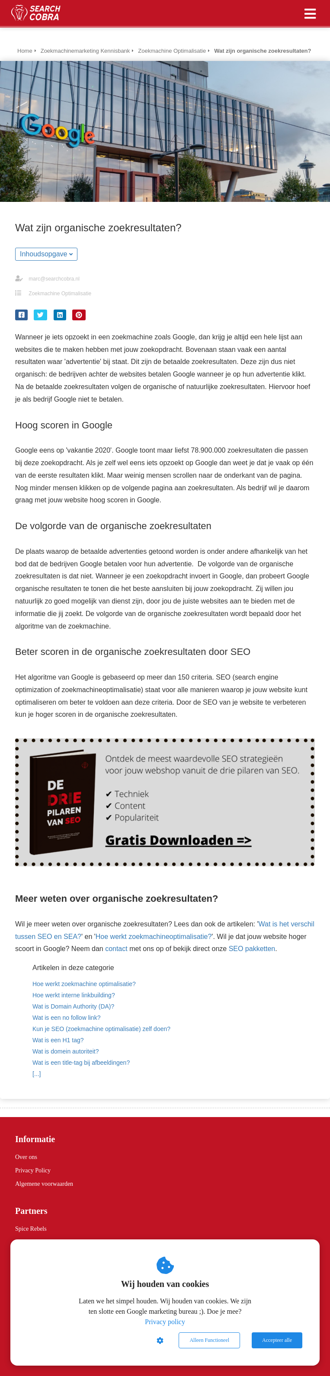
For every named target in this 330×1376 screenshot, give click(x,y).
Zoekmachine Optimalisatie (60, 294)
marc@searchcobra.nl (54, 279)
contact (116, 948)
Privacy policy (165, 1321)
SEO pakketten (252, 948)
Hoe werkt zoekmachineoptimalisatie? (154, 936)
